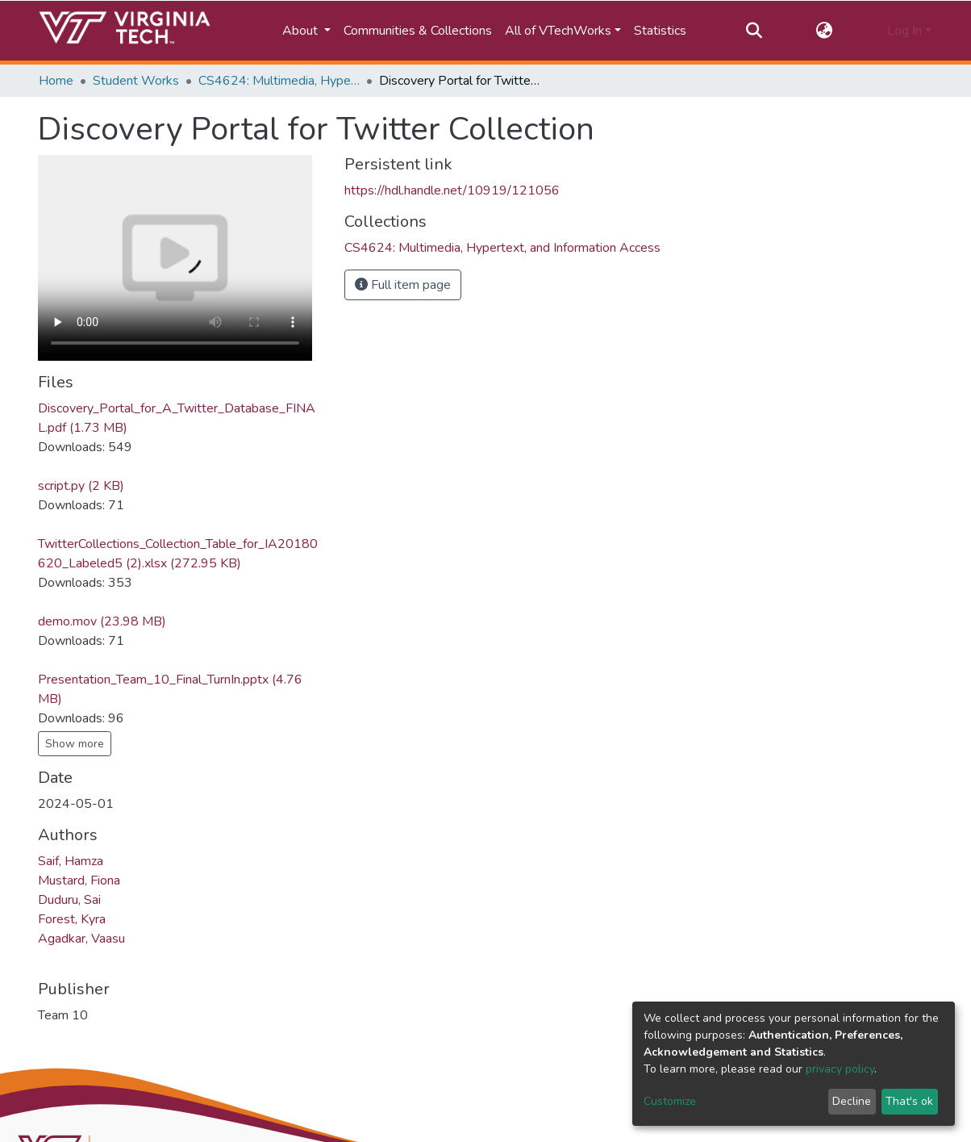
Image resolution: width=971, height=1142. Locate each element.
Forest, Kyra (72, 919)
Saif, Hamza (70, 861)
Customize (670, 1101)
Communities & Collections (418, 31)
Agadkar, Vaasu (81, 938)
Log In (904, 31)
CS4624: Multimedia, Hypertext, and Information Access (279, 81)
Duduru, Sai (69, 900)
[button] (825, 30)
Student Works (136, 81)
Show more (74, 743)
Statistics (660, 31)
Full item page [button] (403, 285)
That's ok (909, 1101)
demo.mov (102, 621)
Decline (851, 1101)
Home (56, 81)
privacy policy (840, 1069)
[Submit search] (754, 30)
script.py (81, 486)
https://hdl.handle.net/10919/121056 (452, 190)
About (301, 31)
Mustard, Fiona (79, 880)
